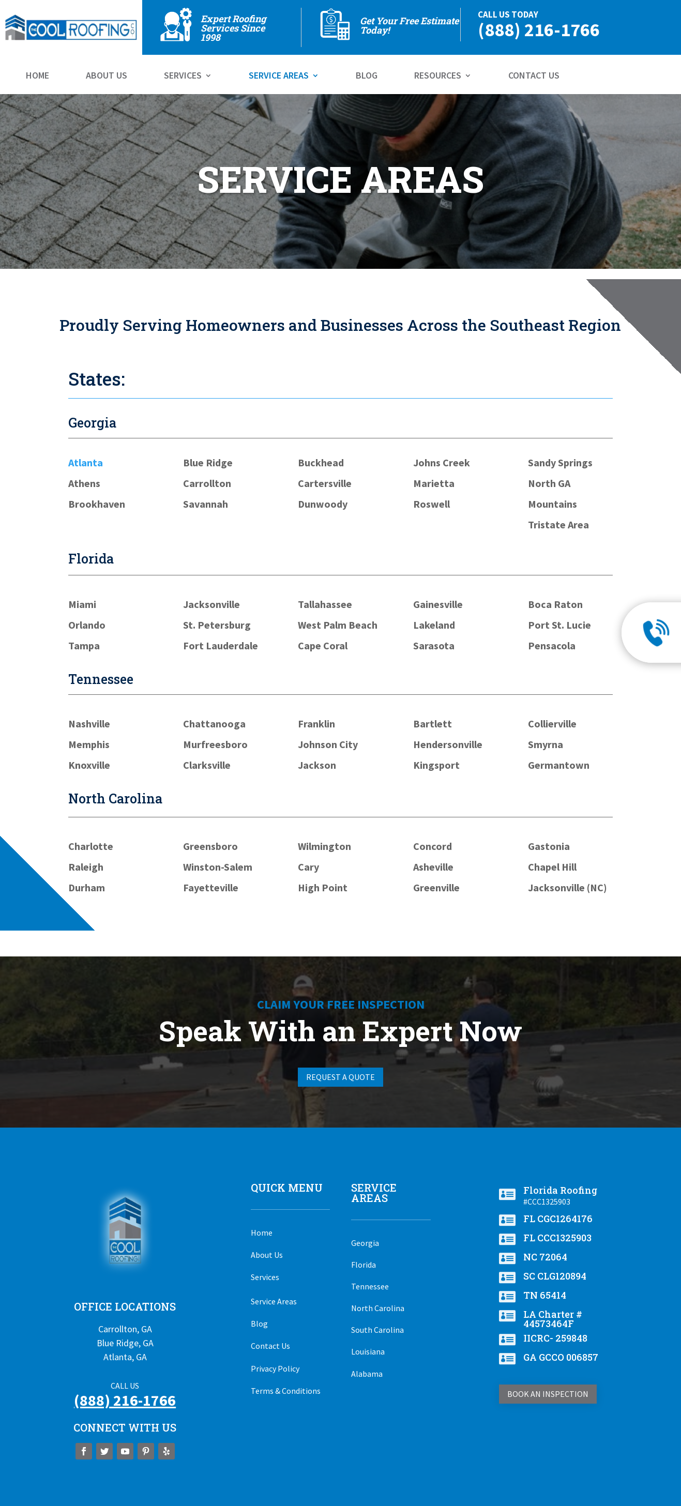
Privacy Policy (275, 1368)
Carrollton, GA (125, 1329)
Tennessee (370, 1286)
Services (183, 76)
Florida (363, 1264)
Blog (366, 76)
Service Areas (279, 76)
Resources (437, 76)
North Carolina (377, 1308)
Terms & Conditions (286, 1391)
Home (37, 76)
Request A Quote (340, 1077)
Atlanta (85, 462)
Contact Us (533, 76)
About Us (106, 76)
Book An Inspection (547, 1394)
